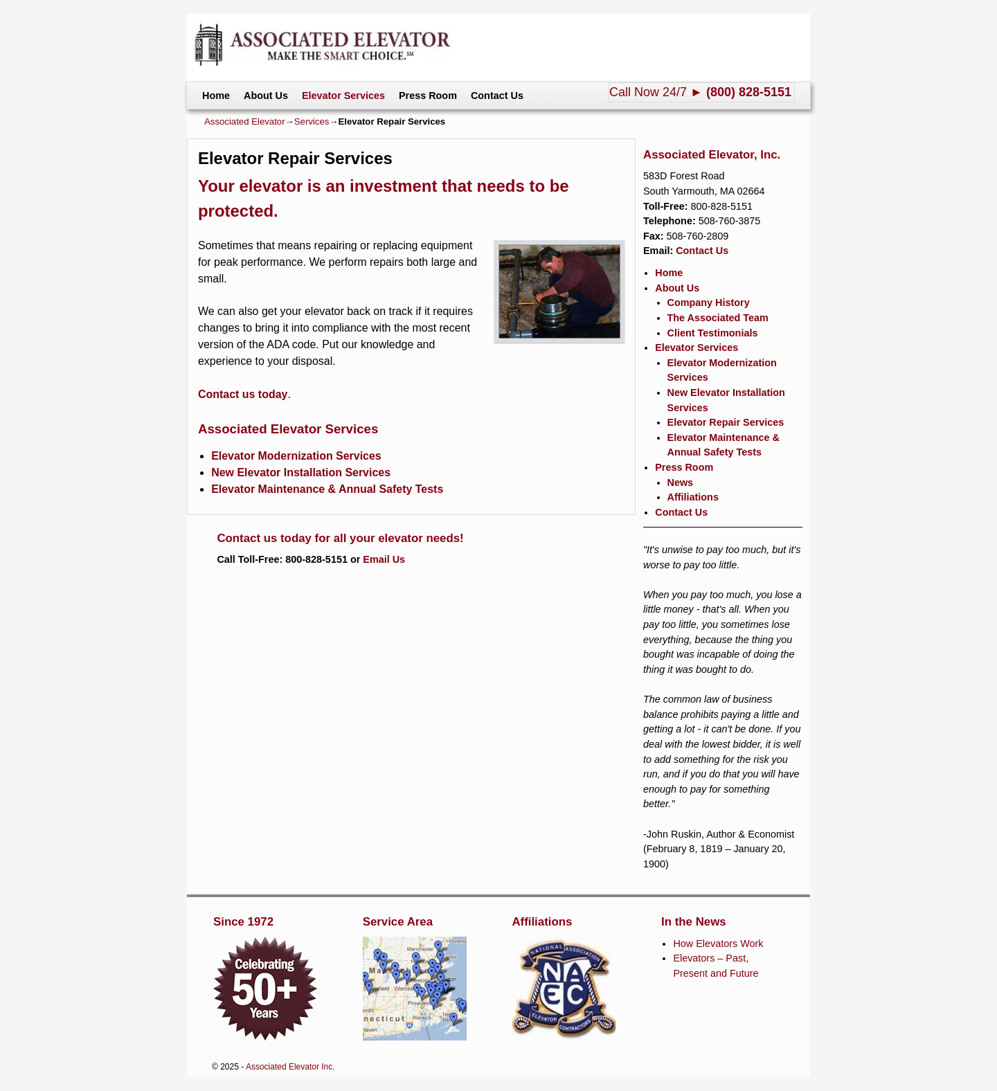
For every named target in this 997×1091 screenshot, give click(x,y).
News (680, 482)
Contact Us (497, 95)
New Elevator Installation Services (300, 472)
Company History (708, 302)
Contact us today (242, 394)
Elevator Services (343, 95)
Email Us (384, 559)
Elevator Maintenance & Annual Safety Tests (327, 489)
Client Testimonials (712, 333)
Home (216, 95)
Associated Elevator (244, 121)
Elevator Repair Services (725, 422)
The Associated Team (718, 317)
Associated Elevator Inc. (290, 1067)
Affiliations (693, 497)
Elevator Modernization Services (296, 456)
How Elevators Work (718, 943)
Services (312, 121)
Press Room (428, 95)
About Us (266, 95)
